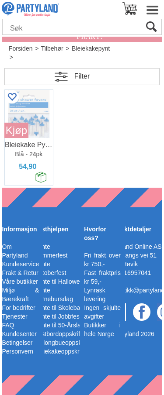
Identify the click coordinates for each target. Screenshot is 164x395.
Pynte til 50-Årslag (59, 325)
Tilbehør (52, 48)
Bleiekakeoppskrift (59, 351)
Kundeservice (20, 264)
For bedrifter (18, 307)
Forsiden (20, 48)
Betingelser (17, 342)
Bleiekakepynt (91, 48)
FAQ (8, 325)
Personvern (17, 351)
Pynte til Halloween (61, 281)
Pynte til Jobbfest (58, 316)
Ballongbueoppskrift (61, 342)
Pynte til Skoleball (59, 307)
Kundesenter (19, 333)
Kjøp (16, 130)
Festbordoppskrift (58, 333)
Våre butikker (20, 281)
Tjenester (14, 316)
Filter (82, 76)
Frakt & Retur (20, 272)
